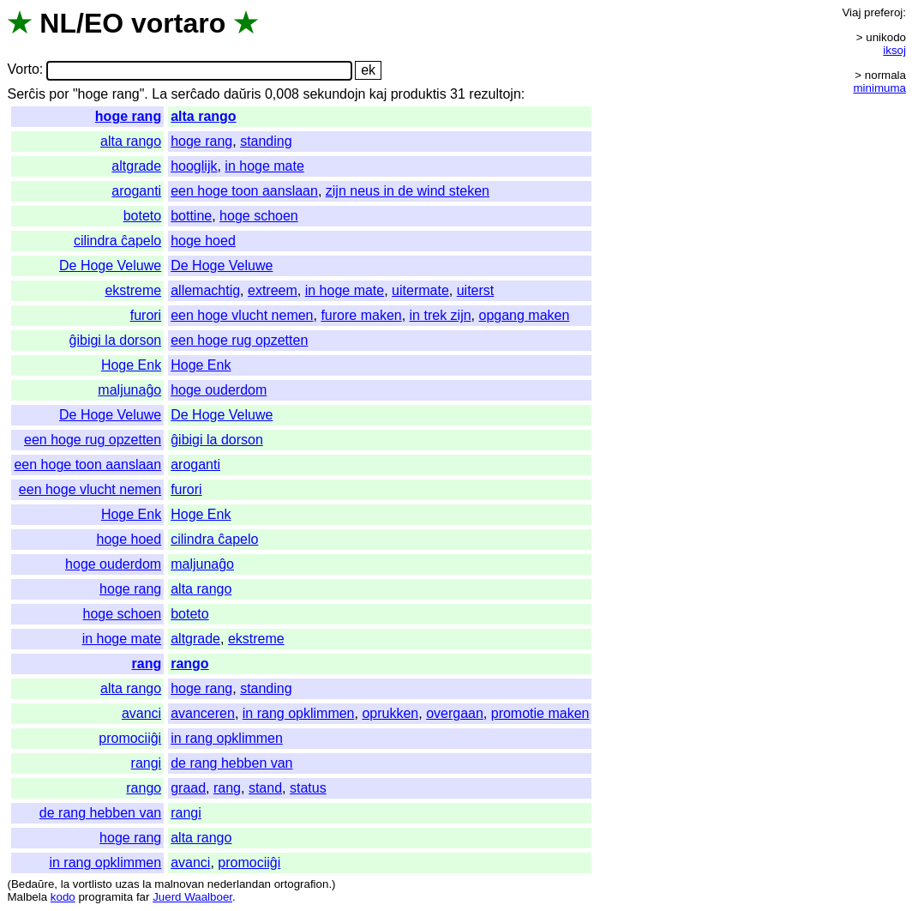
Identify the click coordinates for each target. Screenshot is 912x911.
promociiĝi (130, 738)
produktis (419, 94)
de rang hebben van (231, 763)
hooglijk (194, 166)
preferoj (883, 12)
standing (266, 141)
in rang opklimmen (299, 713)
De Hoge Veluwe (110, 265)
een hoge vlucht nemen (242, 315)
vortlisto (92, 884)
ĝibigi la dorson (115, 340)
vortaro (178, 23)
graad (188, 788)
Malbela (27, 896)
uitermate (420, 290)
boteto (142, 215)
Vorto (23, 70)
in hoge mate (264, 166)
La (159, 94)
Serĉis (26, 94)
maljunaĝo (129, 390)
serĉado (195, 94)
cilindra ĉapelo (117, 240)
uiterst (476, 290)
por (59, 94)
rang (147, 663)
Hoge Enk (131, 365)
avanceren (203, 713)
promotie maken (540, 713)
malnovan (179, 884)
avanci (141, 713)
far (143, 896)
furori (145, 315)
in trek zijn (440, 315)
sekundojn (334, 94)
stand (265, 788)
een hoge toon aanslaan (244, 191)
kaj (378, 94)
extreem (272, 290)
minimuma (880, 87)
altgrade (136, 166)
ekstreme (133, 290)
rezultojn (494, 94)
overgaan (454, 713)
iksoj (894, 50)
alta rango (203, 116)
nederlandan (239, 884)
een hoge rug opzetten (239, 340)
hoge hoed (203, 240)
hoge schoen (258, 215)
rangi (146, 763)
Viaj (851, 12)
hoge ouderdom (219, 390)
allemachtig (205, 290)
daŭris (242, 94)
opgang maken (523, 315)
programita (105, 896)
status (308, 788)
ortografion (301, 884)
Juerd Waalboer (192, 896)
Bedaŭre (32, 884)
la (65, 884)
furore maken (361, 315)
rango (189, 663)
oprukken (390, 713)
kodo (63, 896)
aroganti (136, 191)
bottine (191, 215)
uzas (127, 884)
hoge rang (128, 116)
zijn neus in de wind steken (407, 191)
